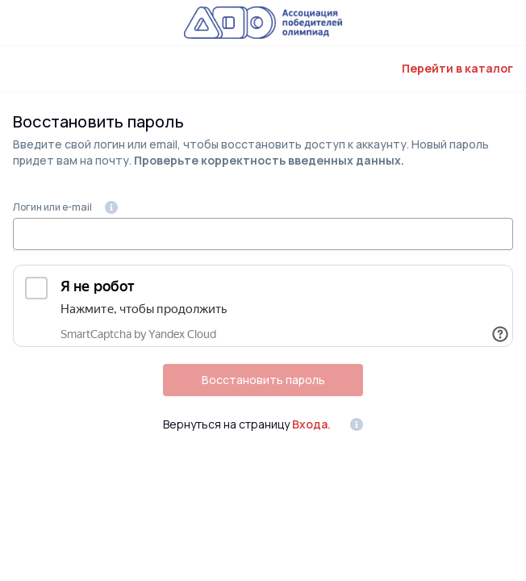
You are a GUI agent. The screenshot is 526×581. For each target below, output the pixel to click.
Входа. (311, 424)
